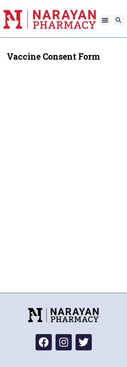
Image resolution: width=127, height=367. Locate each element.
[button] (105, 20)
